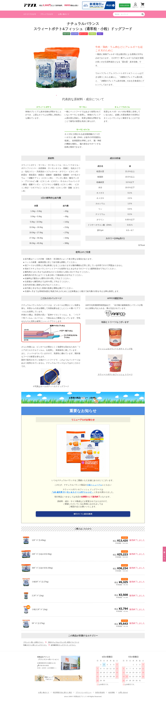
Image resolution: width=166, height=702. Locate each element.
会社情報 (111, 692)
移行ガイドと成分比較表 (83, 514)
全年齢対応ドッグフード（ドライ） (63, 645)
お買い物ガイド (63, 14)
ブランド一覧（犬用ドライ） (33, 642)
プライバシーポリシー (83, 692)
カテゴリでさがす (29, 14)
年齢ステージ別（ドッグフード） (35, 645)
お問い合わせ (123, 692)
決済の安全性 (100, 692)
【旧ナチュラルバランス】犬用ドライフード (63, 642)
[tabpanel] (56, 67)
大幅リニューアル (94, 485)
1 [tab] (56, 95)
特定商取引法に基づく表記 (62, 692)
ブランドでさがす (46, 14)
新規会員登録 (124, 5)
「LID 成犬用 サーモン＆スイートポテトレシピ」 (72, 492)
